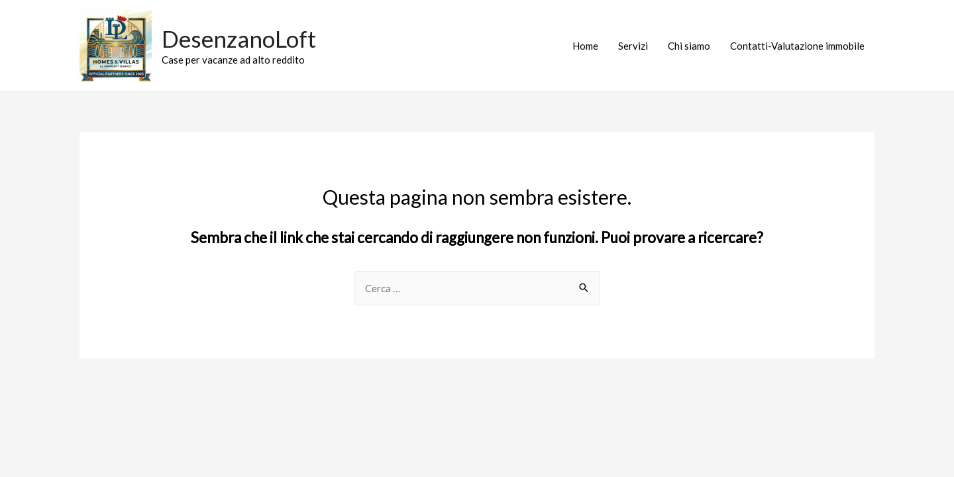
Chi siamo (689, 46)
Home (585, 46)
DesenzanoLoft (239, 38)
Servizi (633, 46)
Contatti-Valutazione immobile (797, 46)
